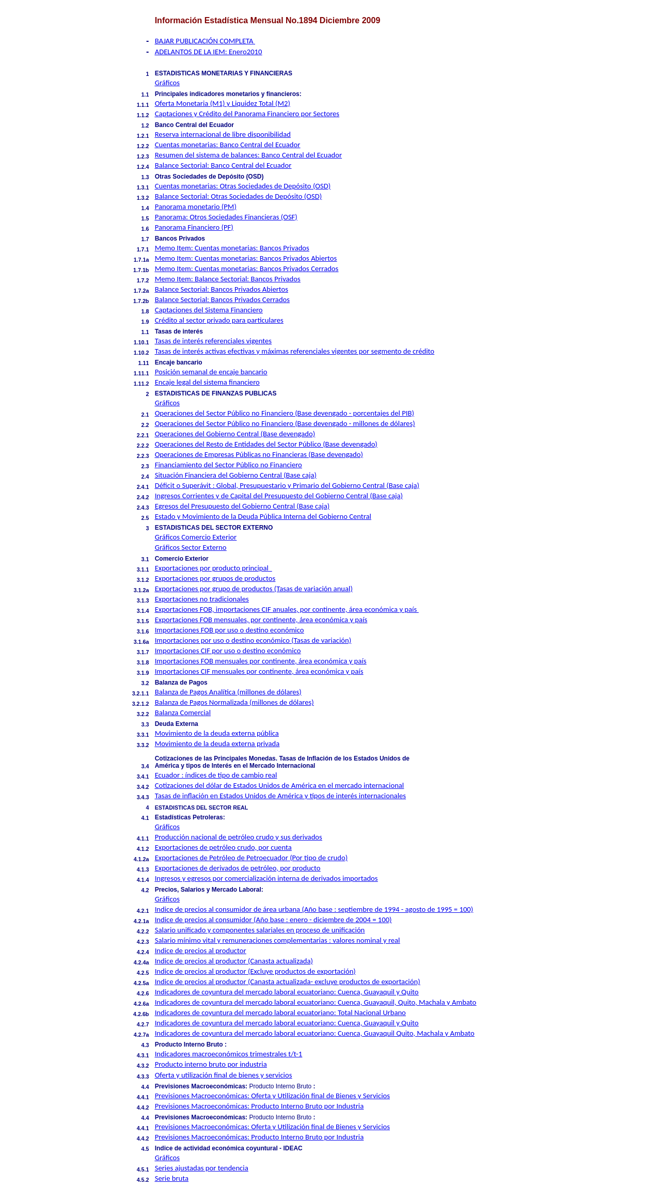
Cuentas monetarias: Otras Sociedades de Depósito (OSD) (243, 186)
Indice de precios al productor (200, 950)
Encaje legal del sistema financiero (207, 382)
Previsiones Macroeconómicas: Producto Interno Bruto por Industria (259, 1106)
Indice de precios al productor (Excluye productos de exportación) (255, 971)
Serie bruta (171, 1178)
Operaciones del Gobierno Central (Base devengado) (235, 433)
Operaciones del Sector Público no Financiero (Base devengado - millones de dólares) (285, 423)
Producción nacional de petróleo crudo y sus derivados (238, 837)
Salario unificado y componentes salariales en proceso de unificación (260, 930)
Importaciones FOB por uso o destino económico (229, 630)
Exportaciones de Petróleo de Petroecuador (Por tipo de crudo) (251, 857)
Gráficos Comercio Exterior (196, 537)
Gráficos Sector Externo (191, 547)
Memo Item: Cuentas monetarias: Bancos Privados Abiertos (246, 258)
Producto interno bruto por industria (211, 1064)
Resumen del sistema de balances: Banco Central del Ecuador (248, 155)
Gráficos (167, 82)
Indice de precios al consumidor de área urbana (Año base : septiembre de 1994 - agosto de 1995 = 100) (314, 909)
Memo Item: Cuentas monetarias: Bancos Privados (232, 247)
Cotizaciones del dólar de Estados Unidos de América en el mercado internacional (279, 785)
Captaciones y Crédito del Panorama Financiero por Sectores (247, 113)
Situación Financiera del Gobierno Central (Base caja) (236, 475)
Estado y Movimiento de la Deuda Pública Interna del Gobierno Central (263, 516)
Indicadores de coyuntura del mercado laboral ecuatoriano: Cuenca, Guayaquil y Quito (287, 991)
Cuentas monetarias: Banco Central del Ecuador (228, 144)
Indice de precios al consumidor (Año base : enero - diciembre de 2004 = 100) (273, 919)
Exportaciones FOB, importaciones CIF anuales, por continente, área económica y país (287, 609)
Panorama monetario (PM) (196, 206)
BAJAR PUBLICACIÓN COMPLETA (205, 40)
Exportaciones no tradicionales (202, 599)
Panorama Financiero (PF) (194, 227)
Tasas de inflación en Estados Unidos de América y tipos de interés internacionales (280, 795)
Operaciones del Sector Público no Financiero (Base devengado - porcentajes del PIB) (284, 413)
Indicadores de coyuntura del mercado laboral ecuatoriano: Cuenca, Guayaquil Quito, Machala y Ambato (315, 1033)
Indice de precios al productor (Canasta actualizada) (234, 961)
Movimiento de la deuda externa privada (217, 743)
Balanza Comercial (183, 712)
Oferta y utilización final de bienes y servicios (223, 1075)
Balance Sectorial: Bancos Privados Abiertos (221, 289)
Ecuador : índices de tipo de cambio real (216, 775)
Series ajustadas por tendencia (201, 1168)
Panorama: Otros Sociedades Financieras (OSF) (226, 216)
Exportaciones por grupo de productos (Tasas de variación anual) (254, 588)
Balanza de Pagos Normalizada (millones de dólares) (234, 702)
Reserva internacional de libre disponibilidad (223, 134)
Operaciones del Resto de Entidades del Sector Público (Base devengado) (266, 444)
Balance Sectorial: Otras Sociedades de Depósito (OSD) (238, 196)
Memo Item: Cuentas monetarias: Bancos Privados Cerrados (247, 268)
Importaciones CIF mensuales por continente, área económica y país (259, 671)
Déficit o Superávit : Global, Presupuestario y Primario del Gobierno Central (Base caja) (287, 485)
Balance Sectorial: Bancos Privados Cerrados (222, 299)
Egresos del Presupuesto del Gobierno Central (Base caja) (242, 506)
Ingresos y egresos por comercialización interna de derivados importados (266, 878)
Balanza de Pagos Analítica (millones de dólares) (228, 692)
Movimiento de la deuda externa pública (217, 733)
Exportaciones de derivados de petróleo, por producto (238, 868)
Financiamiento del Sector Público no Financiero (228, 464)
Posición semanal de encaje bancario (211, 371)
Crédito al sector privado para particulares (219, 320)
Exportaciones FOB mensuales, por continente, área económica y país (261, 619)
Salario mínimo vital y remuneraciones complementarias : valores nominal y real (277, 940)
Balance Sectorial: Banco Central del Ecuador (223, 165)
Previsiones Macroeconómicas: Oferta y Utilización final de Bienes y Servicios (272, 1095)
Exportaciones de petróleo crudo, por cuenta (223, 847)
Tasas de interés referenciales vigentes (213, 340)
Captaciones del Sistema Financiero (209, 309)
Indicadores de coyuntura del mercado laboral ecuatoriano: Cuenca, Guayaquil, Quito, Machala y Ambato (316, 1002)
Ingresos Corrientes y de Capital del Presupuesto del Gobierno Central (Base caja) (279, 495)
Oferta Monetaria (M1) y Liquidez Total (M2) (222, 103)
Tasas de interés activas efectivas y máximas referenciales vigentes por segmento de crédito (294, 351)
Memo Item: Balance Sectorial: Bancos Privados (228, 278)
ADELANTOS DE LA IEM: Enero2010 (208, 51)
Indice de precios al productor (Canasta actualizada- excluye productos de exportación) (287, 981)
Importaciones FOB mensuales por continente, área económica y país (261, 661)
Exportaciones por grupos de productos (215, 578)
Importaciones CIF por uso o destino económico (228, 650)
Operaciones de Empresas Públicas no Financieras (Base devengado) (259, 454)
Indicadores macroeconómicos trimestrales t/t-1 (229, 1053)
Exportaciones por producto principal (213, 568)
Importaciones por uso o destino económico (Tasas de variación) (253, 640)
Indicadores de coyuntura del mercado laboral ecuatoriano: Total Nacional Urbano (280, 1012)
